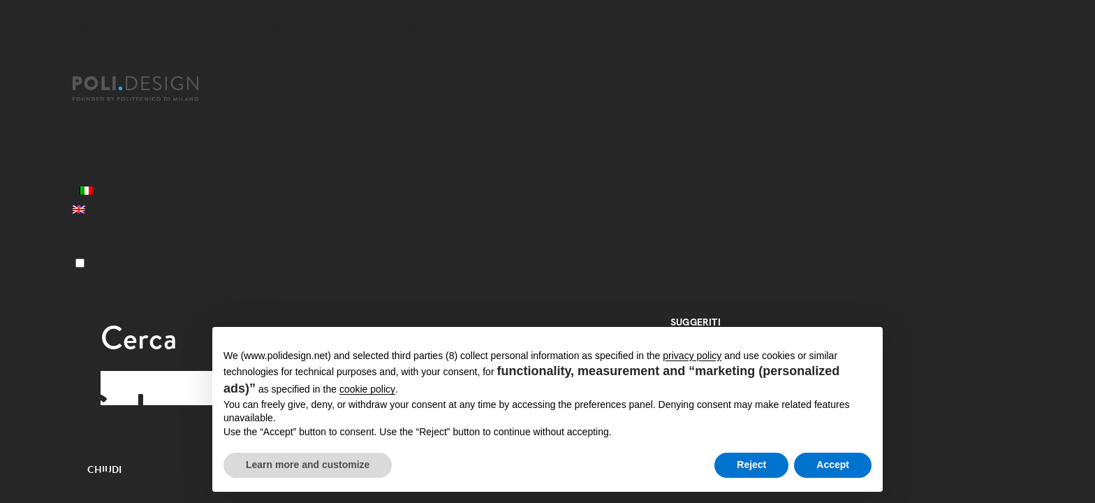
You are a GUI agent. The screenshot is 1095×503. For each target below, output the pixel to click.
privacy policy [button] (692, 355)
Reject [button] (751, 464)
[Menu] (79, 263)
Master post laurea (126, 115)
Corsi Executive (116, 134)
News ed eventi (116, 171)
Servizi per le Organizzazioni (150, 153)
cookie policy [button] (367, 389)
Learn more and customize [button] (307, 464)
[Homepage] (148, 88)
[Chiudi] (81, 67)
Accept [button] (832, 464)
